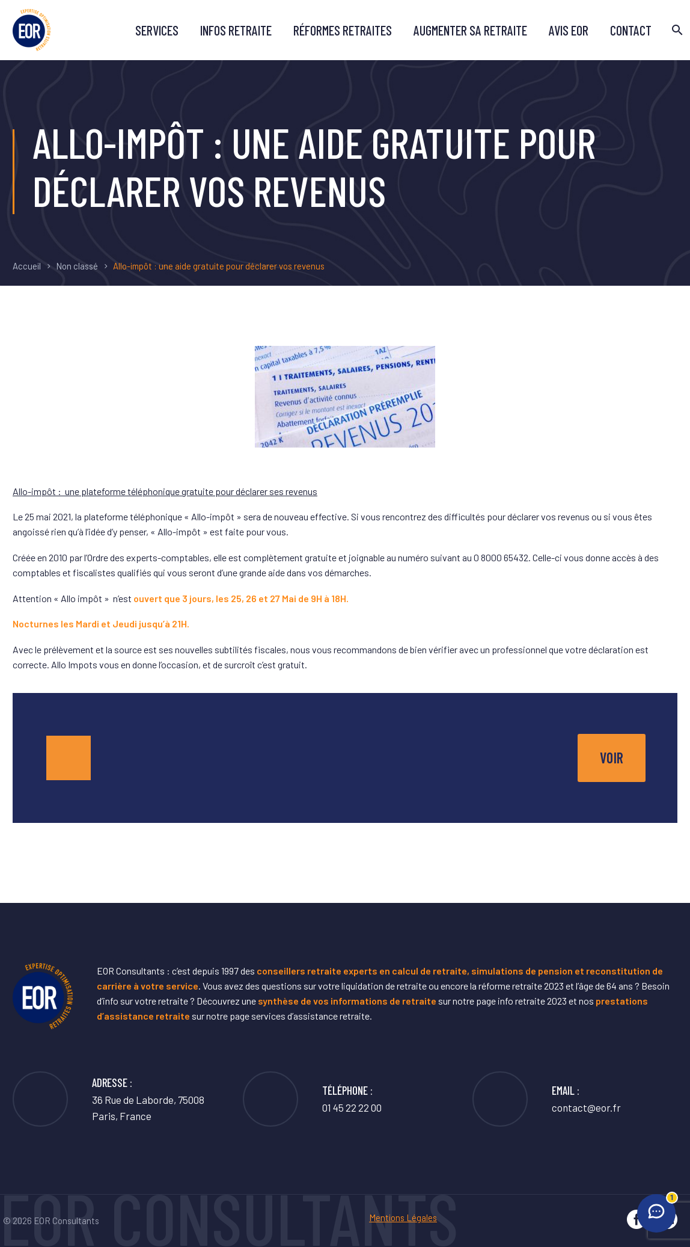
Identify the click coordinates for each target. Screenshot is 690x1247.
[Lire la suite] (546, 1099)
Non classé (77, 265)
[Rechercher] (676, 30)
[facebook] (636, 1219)
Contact (631, 30)
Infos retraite (236, 30)
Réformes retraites (342, 30)
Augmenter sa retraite (470, 30)
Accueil (27, 265)
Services (157, 30)
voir (611, 757)
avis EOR (568, 30)
